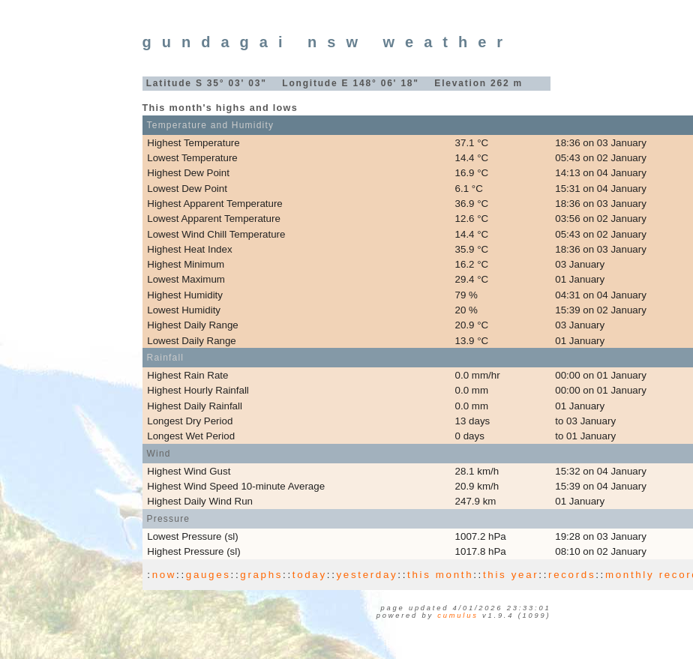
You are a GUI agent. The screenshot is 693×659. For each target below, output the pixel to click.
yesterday (367, 574)
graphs (261, 574)
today (309, 574)
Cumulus (457, 615)
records (572, 574)
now (164, 574)
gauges (208, 574)
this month (440, 574)
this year (510, 574)
